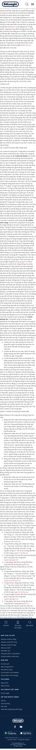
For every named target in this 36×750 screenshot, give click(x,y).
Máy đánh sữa (5, 652)
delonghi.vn (12, 28)
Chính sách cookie (24, 739)
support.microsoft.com (12, 582)
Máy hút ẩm (4, 684)
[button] (27, 4)
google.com (24, 263)
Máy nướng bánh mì (7, 668)
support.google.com (11, 561)
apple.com (25, 566)
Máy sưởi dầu (5, 687)
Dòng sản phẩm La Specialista (10, 655)
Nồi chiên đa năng (6, 671)
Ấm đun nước (5, 665)
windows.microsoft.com (12, 543)
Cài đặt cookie (11, 741)
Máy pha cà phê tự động (8, 640)
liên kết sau (27, 46)
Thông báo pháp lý (23, 741)
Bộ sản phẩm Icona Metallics (10, 674)
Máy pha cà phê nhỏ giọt (8, 646)
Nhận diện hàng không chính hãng (11, 711)
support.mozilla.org (21, 554)
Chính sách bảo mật (11, 739)
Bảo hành (29, 627)
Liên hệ (6, 627)
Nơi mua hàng (5, 705)
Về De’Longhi (5, 694)
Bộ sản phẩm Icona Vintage (9, 677)
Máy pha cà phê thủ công (9, 643)
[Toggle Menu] (32, 4)
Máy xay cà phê (6, 649)
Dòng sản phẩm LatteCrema (10, 658)
